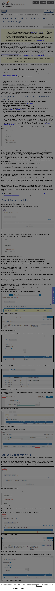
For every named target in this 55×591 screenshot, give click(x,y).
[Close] (52, 584)
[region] (27, 587)
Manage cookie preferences (19, 588)
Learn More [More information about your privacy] (39, 585)
